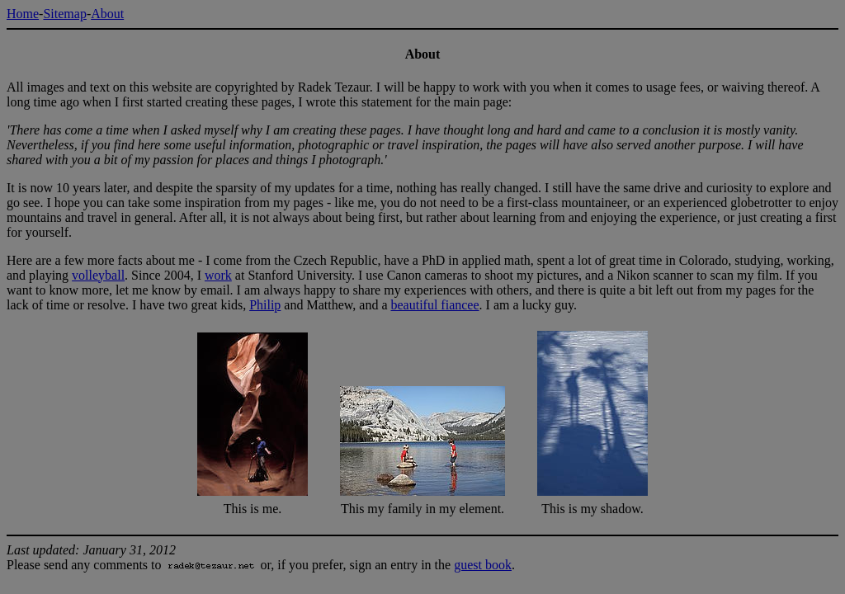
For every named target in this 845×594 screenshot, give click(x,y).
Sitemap (64, 14)
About (107, 14)
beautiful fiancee (435, 305)
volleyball (98, 275)
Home (23, 14)
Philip (265, 305)
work (218, 275)
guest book (483, 565)
